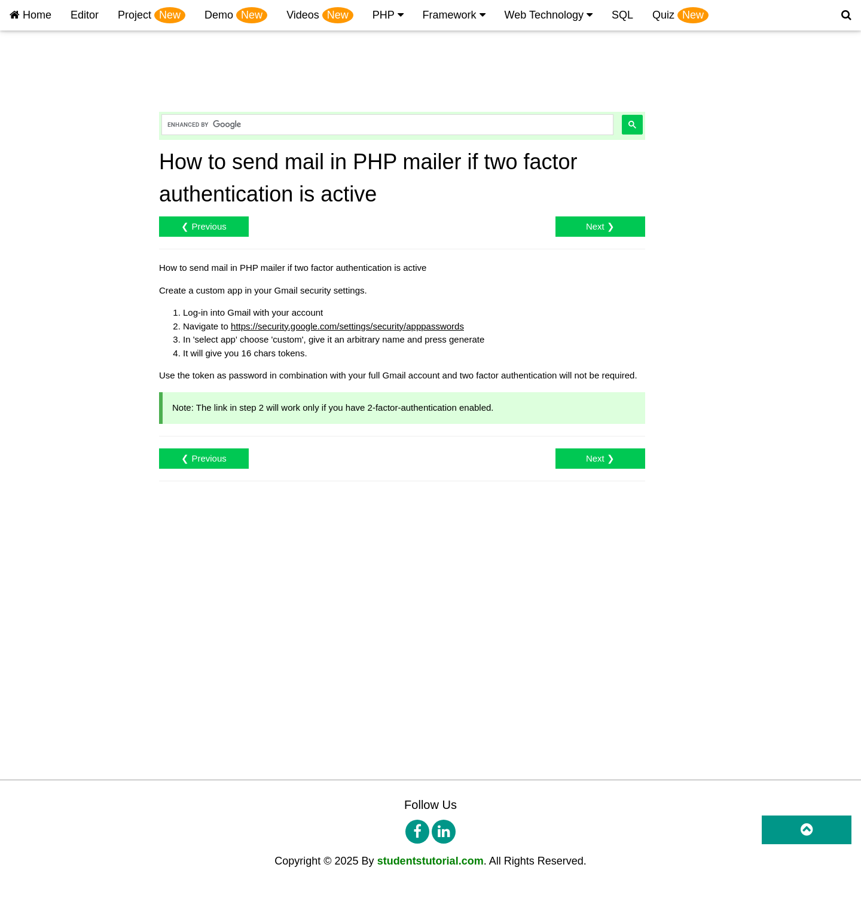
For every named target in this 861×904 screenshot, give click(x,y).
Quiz (680, 15)
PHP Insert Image (45, 477)
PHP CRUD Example (52, 241)
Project (151, 15)
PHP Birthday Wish (48, 879)
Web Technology (549, 15)
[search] (386, 125)
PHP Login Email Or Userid (64, 368)
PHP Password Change (56, 423)
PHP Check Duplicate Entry (64, 386)
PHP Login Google (47, 277)
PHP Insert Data (42, 168)
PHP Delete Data (44, 222)
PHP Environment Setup (58, 76)
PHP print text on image (57, 350)
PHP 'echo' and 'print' (52, 95)
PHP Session (36, 459)
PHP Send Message (50, 715)
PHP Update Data (45, 204)
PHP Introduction (43, 58)
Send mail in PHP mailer (58, 587)
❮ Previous (204, 226)
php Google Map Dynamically (68, 331)
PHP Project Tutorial (50, 40)
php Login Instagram (50, 314)
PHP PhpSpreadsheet (53, 733)
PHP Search (34, 404)
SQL (622, 15)
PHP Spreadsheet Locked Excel (73, 824)
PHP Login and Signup (55, 259)
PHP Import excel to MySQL (65, 788)
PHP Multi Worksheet (52, 769)
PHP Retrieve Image (50, 496)
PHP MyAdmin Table (50, 113)
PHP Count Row (42, 623)
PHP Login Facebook (52, 295)
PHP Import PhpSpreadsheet (67, 806)
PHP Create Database (54, 131)
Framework (454, 15)
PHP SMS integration (52, 696)
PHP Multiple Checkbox (56, 642)
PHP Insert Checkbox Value (65, 660)
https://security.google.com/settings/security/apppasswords (347, 326)
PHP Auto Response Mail (60, 605)
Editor (85, 15)
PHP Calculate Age (48, 842)
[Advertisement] (386, 67)
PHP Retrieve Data (47, 186)
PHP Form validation (50, 861)
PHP (388, 15)
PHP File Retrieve (45, 532)
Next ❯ (600, 226)
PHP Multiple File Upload (59, 550)
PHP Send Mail (40, 569)
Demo (235, 15)
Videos (319, 15)
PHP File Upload (43, 514)
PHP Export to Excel (50, 751)
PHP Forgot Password (54, 441)
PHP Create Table (45, 149)
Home (30, 15)
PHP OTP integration (51, 678)
